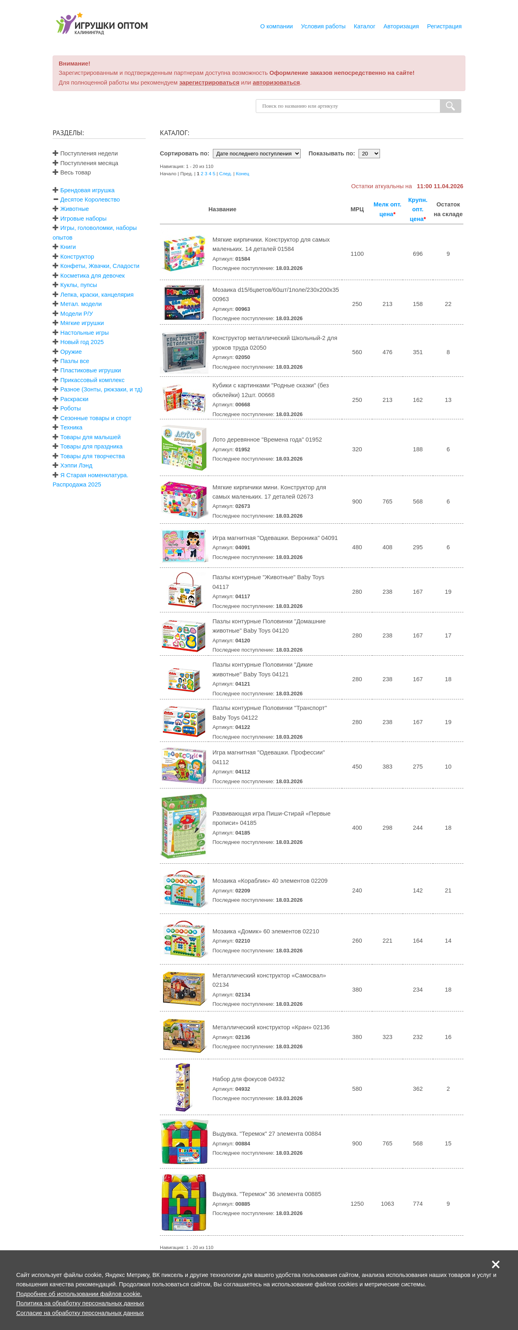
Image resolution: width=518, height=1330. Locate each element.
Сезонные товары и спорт (96, 418)
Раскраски (74, 399)
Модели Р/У (76, 313)
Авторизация (401, 26)
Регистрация (444, 26)
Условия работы (323, 26)
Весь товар (72, 172)
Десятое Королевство (90, 199)
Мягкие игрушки (82, 323)
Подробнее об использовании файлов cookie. (79, 1294)
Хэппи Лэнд (76, 465)
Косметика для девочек (92, 275)
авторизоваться (276, 82)
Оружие (71, 351)
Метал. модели (81, 304)
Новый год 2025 (82, 342)
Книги (68, 247)
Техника (71, 427)
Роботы (70, 408)
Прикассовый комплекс (92, 380)
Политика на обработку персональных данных (80, 1303)
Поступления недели (85, 153)
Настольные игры (84, 332)
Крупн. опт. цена (418, 209)
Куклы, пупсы (78, 285)
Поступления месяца (85, 163)
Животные (74, 209)
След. (225, 173)
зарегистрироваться (209, 82)
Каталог (364, 26)
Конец (242, 173)
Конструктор (77, 256)
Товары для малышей (90, 437)
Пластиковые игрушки (90, 370)
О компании (276, 26)
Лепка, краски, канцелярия (97, 294)
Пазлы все (74, 361)
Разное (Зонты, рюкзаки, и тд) (101, 389)
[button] (496, 1264)
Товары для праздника (91, 446)
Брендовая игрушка (87, 190)
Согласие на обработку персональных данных (80, 1313)
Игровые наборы (83, 218)
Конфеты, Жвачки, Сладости (99, 266)
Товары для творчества (92, 456)
